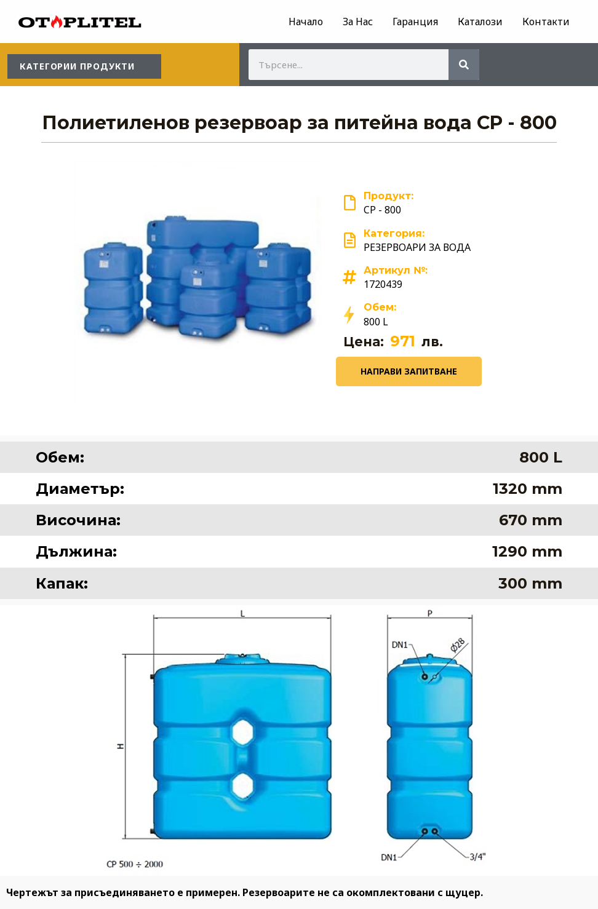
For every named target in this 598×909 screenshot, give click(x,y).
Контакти (546, 21)
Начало (306, 21)
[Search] (463, 64)
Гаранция (415, 21)
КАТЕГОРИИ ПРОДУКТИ (77, 66)
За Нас (358, 21)
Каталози (480, 21)
